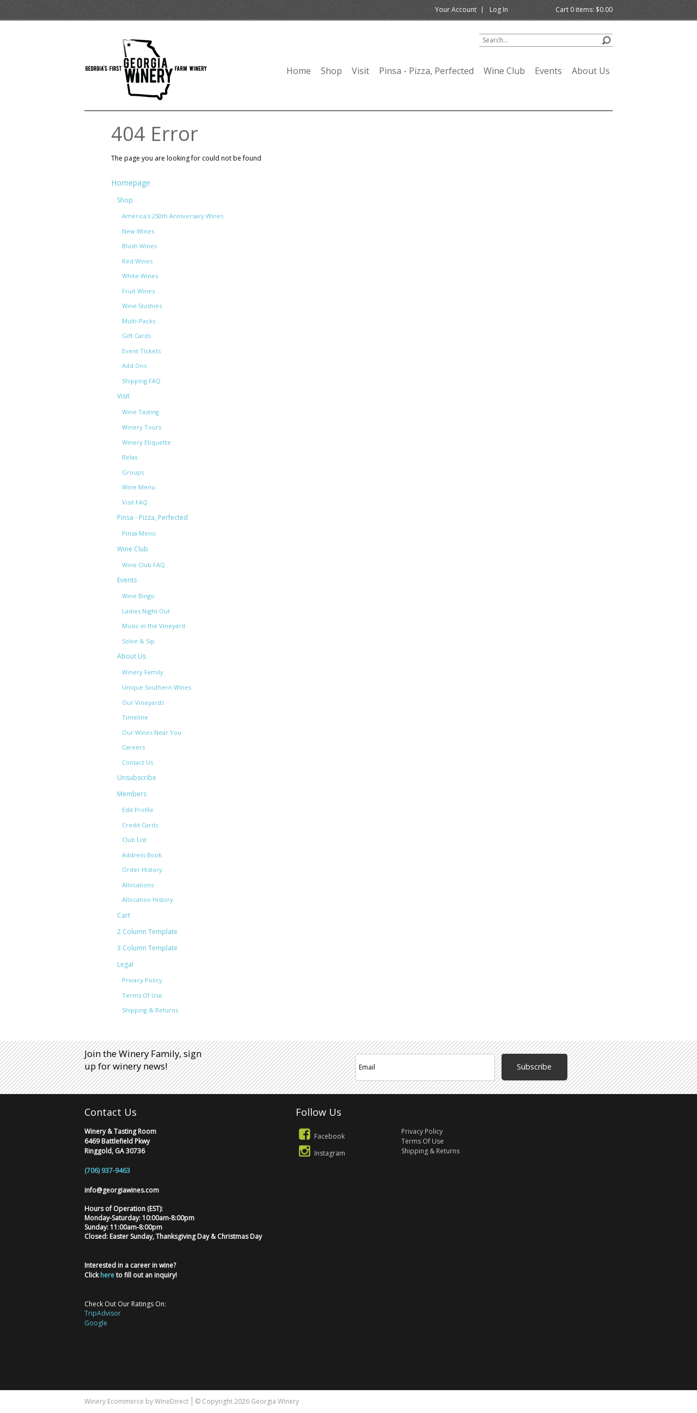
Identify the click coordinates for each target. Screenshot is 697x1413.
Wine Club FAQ (143, 565)
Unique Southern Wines (156, 687)
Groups (133, 472)
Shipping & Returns (150, 1010)
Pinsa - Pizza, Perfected (426, 71)
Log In (499, 9)
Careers (133, 747)
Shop (331, 71)
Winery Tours (141, 427)
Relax (130, 457)
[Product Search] (546, 40)
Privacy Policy (142, 980)
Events (548, 71)
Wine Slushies (142, 306)
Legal (125, 964)
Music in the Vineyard (153, 626)
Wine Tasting (140, 412)
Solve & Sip (138, 641)
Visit (360, 71)
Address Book (142, 855)
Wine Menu (138, 487)
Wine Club (504, 71)
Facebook (320, 1136)
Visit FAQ (135, 502)
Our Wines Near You (151, 732)
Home (298, 71)
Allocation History (147, 899)
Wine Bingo (138, 596)
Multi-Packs (138, 321)
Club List (134, 839)
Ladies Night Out (146, 611)
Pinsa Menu (139, 533)
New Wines (138, 231)
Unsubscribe (136, 777)
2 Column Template (147, 931)
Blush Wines (139, 246)
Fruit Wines (138, 291)
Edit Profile (138, 810)
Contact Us (137, 762)
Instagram (320, 1153)
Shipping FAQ (141, 381)
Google (95, 1323)
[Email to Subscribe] (425, 1067)
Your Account (455, 9)
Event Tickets (141, 351)
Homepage (130, 182)
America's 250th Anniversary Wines (172, 216)
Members (131, 793)
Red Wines (137, 261)
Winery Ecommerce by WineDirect (136, 1401)
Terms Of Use (142, 995)
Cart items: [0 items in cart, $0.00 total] (584, 9)
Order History (142, 869)
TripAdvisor (102, 1313)
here (107, 1275)
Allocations (138, 885)
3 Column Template (147, 948)
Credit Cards (140, 825)
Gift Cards (136, 335)
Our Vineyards (143, 702)
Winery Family (142, 672)
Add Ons (134, 365)
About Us (591, 71)
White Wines (140, 276)
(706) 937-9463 (107, 1170)
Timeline (135, 717)
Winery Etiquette (146, 442)
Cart (123, 915)
